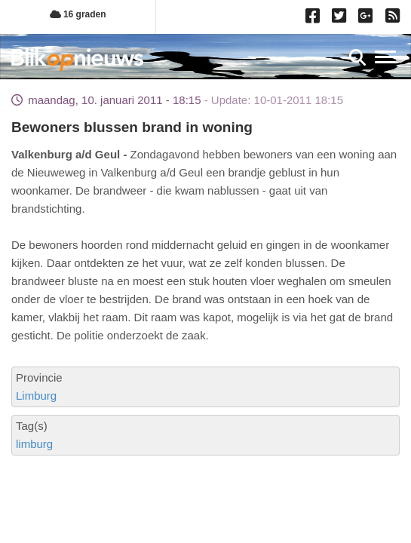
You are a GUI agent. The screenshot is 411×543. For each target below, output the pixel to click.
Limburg (36, 395)
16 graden (78, 14)
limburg (34, 443)
